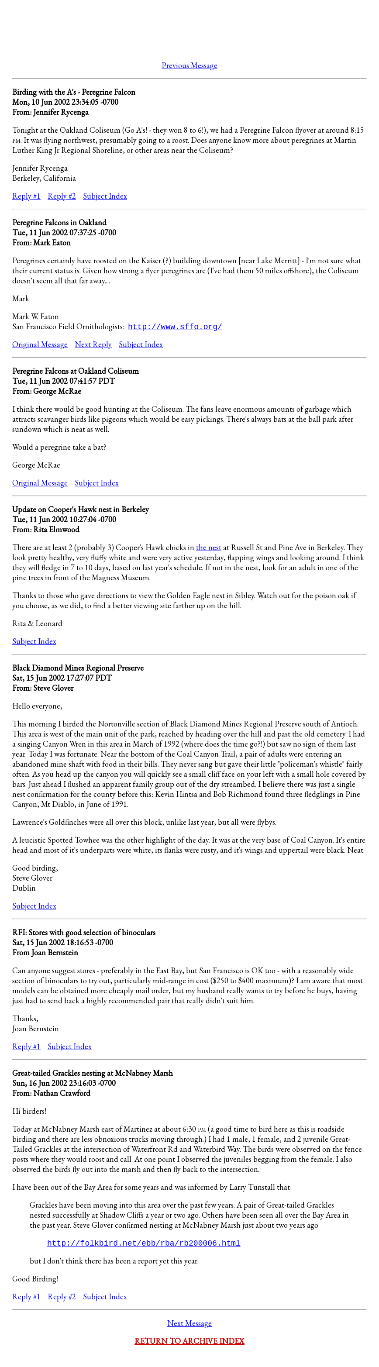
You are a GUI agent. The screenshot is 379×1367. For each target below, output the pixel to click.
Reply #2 (62, 196)
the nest (208, 548)
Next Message (189, 1324)
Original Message (40, 345)
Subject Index (105, 196)
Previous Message (189, 65)
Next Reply (93, 345)
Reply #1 (26, 196)
